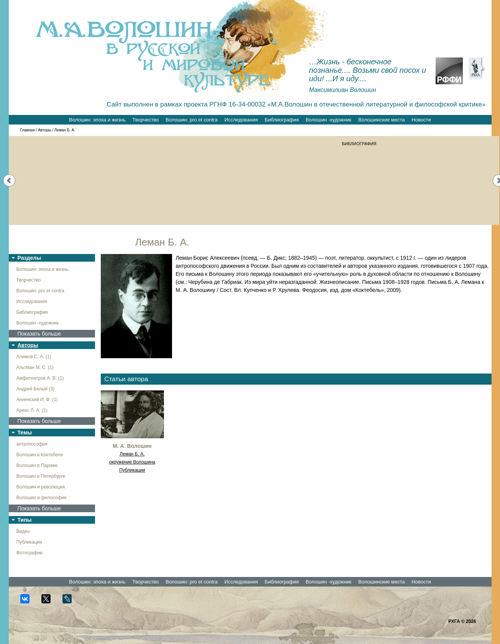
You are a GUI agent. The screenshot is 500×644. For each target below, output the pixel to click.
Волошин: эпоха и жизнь (97, 120)
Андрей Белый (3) (35, 389)
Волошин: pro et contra (192, 120)
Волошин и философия (41, 497)
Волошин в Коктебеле (39, 454)
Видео (23, 531)
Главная (27, 130)
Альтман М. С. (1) (35, 367)
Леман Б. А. (132, 454)
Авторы (44, 130)
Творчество (146, 120)
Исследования (241, 120)
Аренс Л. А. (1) (32, 410)
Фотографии (29, 553)
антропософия (32, 444)
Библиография (282, 120)
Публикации (29, 542)
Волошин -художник (328, 120)
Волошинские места (381, 120)
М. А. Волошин (132, 446)
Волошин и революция (40, 487)
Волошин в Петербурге (41, 476)
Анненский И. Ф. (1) (37, 399)
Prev (9, 180)
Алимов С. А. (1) (33, 356)
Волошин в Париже (37, 465)
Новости (421, 120)
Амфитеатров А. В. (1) (40, 378)
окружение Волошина (132, 462)
